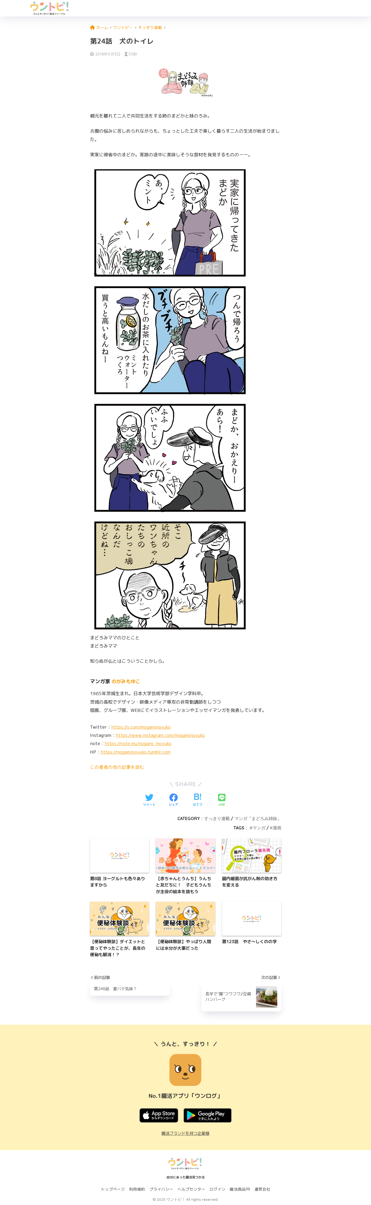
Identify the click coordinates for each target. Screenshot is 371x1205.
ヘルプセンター (191, 1189)
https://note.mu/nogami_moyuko (139, 743)
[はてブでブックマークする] (197, 800)
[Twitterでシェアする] (149, 800)
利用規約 (137, 1189)
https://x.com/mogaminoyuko (142, 727)
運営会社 (262, 1189)
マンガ (259, 827)
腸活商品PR (240, 1189)
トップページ (113, 1189)
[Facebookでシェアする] (173, 800)
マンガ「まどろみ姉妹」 (257, 818)
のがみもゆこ (127, 681)
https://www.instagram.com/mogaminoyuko (162, 735)
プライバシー (161, 1189)
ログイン (217, 1189)
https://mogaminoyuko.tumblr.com (137, 752)
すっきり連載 (217, 818)
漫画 (277, 827)
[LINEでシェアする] (221, 800)
